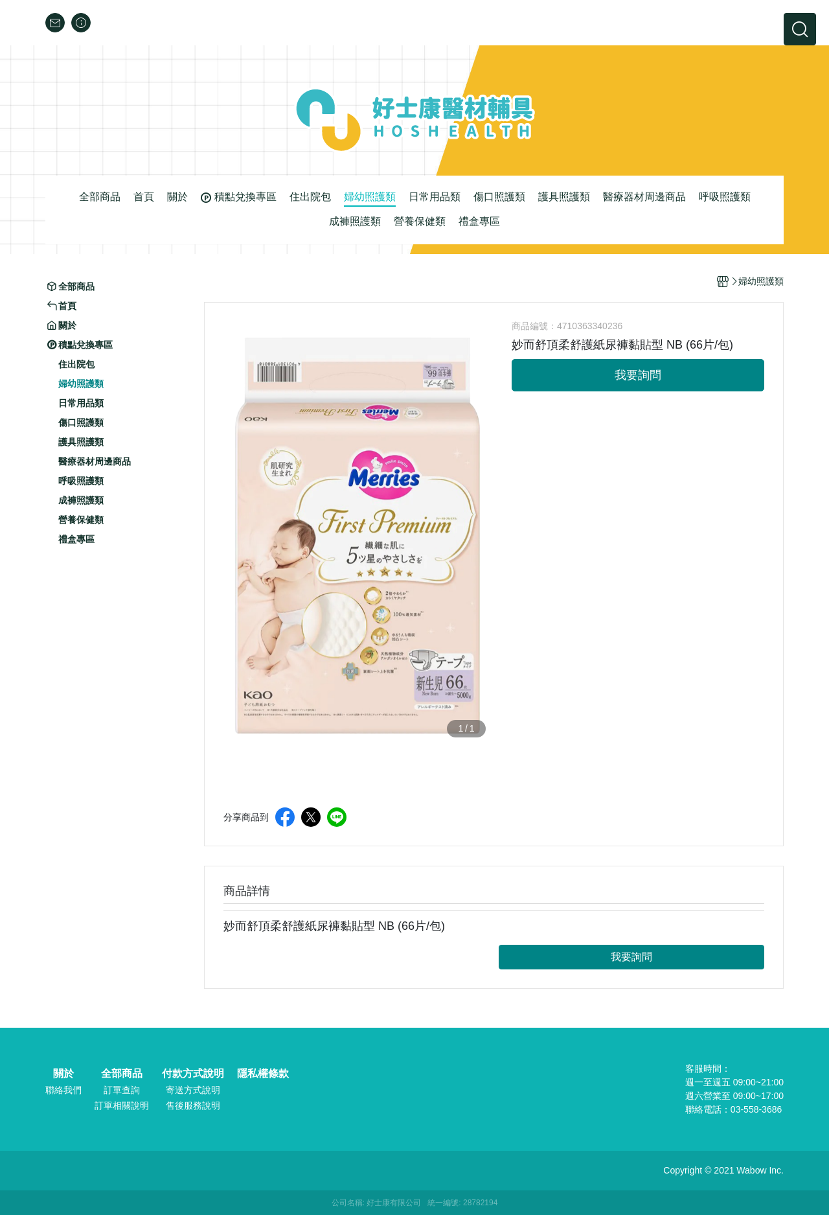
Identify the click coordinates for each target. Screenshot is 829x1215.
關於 (63, 1074)
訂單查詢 (122, 1089)
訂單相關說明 (122, 1105)
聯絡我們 (63, 1089)
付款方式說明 (193, 1074)
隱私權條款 (263, 1074)
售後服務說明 (193, 1105)
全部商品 (121, 1074)
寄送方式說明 (193, 1089)
